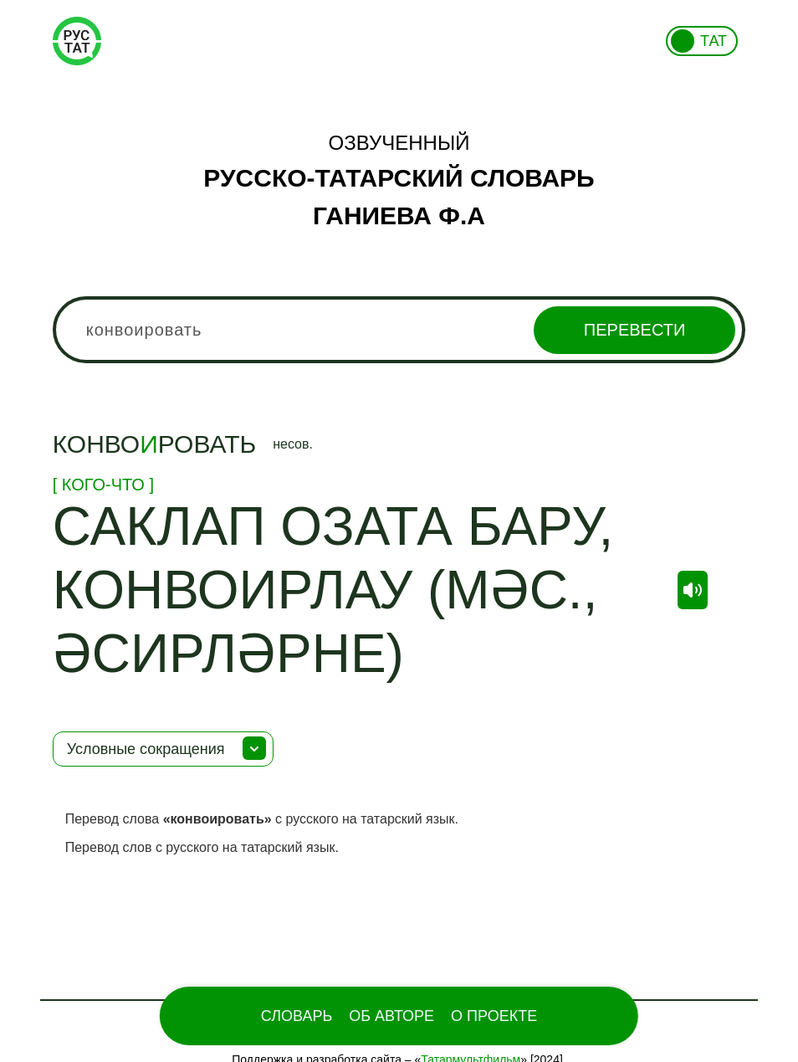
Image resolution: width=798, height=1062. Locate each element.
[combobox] (399, 329)
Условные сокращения (146, 749)
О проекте (494, 1016)
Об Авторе (391, 1016)
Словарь (296, 1016)
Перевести (634, 330)
